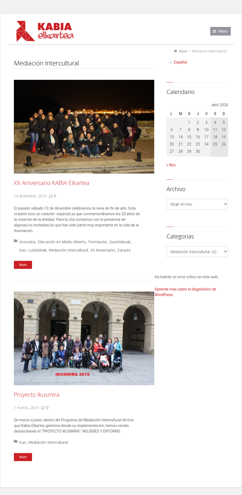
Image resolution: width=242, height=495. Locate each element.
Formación (97, 241)
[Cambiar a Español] (180, 62)
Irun (22, 250)
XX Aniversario (102, 250)
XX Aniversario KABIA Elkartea (51, 183)
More (23, 265)
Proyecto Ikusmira (36, 394)
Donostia (27, 241)
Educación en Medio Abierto (62, 241)
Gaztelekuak (119, 241)
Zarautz (124, 250)
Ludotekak (37, 250)
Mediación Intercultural (68, 250)
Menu (223, 31)
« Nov (171, 165)
